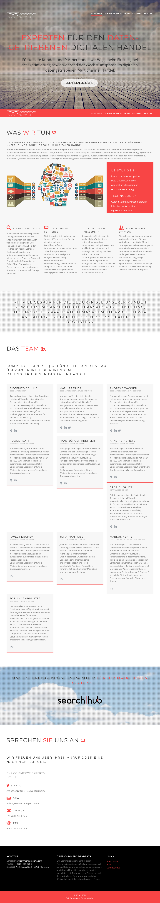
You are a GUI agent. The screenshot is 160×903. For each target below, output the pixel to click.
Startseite (96, 13)
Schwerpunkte (113, 13)
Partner (136, 13)
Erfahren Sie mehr (79, 82)
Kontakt (148, 13)
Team (127, 13)
